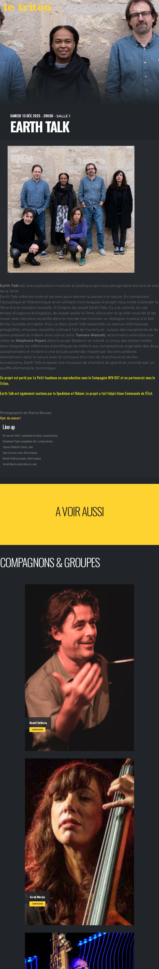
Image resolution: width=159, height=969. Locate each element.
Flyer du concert (10, 418)
